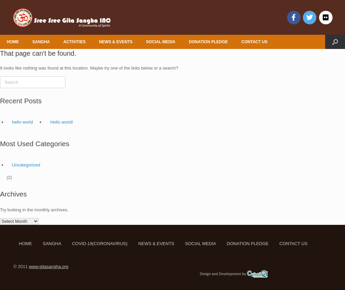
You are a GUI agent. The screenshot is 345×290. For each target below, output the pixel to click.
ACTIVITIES (74, 41)
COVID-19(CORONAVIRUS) (99, 243)
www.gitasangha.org (48, 266)
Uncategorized (26, 164)
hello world (22, 122)
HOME (13, 41)
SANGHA (41, 41)
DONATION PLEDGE (208, 41)
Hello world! (61, 122)
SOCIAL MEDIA (160, 41)
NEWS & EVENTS (115, 41)
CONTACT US (254, 41)
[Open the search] (335, 42)
